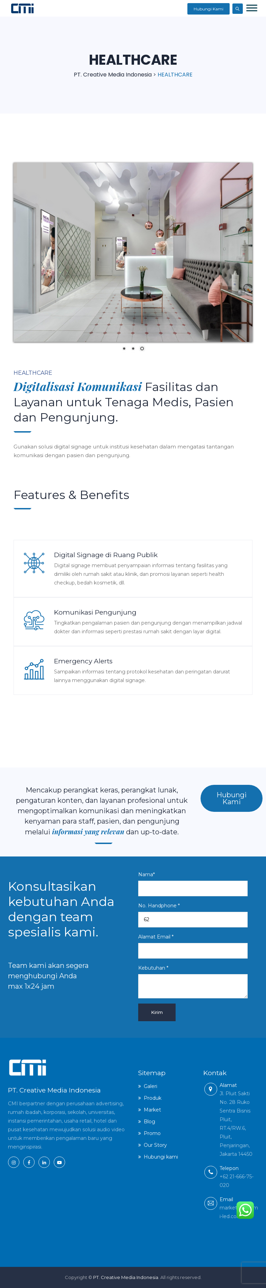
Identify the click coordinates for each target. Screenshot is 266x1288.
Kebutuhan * (193, 981)
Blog (149, 1121)
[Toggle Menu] (251, 7)
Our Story (155, 1145)
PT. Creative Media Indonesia (125, 1277)
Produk (152, 1098)
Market (152, 1109)
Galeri (150, 1086)
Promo (152, 1133)
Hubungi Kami (208, 8)
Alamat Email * (193, 946)
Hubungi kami (161, 1156)
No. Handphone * (193, 914)
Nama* (193, 883)
